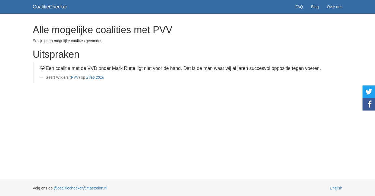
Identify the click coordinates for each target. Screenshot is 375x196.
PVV (74, 77)
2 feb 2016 (95, 77)
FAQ (299, 7)
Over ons (334, 7)
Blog (315, 7)
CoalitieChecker (50, 7)
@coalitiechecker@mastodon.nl (80, 188)
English (336, 188)
